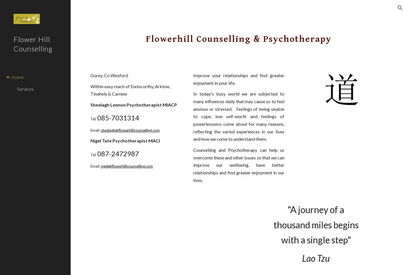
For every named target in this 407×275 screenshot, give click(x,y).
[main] (239, 35)
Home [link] (17, 77)
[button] (400, 8)
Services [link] (25, 89)
